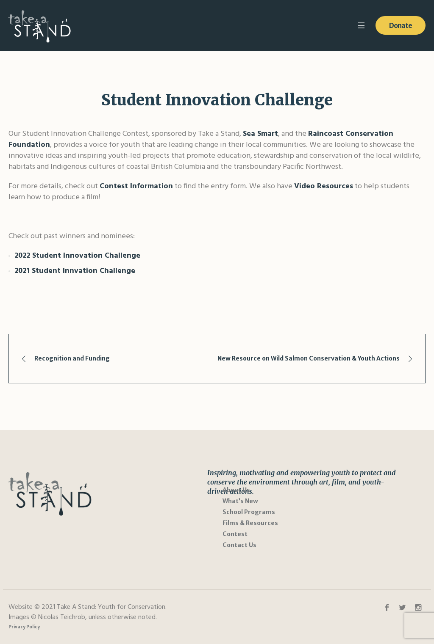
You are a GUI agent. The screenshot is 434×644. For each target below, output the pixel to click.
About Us (236, 490)
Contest (235, 534)
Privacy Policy (24, 627)
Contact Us (239, 545)
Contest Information (136, 186)
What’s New (240, 501)
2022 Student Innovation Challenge (77, 256)
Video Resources (323, 186)
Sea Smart (260, 134)
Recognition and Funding (72, 358)
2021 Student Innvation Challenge (74, 271)
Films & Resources (250, 523)
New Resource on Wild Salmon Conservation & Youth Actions (308, 358)
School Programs (249, 512)
